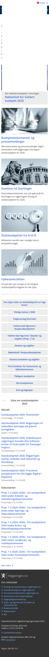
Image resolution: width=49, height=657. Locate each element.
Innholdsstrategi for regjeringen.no (19, 590)
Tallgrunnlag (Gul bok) (24, 318)
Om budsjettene (24, 383)
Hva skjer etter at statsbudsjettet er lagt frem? (24, 304)
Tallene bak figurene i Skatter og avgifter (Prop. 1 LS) (24, 337)
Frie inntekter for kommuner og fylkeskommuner (24, 368)
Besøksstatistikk (11, 608)
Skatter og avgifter (24, 345)
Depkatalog (10, 639)
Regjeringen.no (17, 575)
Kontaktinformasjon (12, 632)
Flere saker (6, 565)
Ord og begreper (24, 390)
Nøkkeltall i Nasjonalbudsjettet (24, 352)
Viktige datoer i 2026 (24, 312)
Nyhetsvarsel (9, 611)
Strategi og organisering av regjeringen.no (22, 587)
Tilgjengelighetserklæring (15, 599)
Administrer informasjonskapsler (18, 596)
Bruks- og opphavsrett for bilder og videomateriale (19, 603)
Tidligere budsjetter (24, 376)
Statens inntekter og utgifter (24, 359)
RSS (5, 614)
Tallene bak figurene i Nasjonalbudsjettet (24, 327)
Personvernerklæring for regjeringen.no (21, 593)
